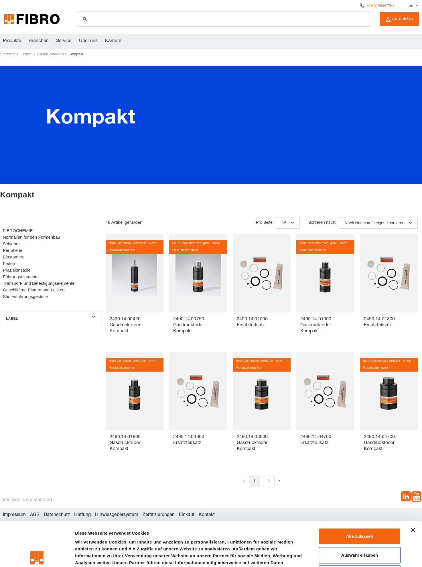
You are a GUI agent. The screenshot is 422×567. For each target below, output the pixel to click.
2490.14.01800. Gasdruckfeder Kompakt (126, 443)
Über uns (88, 41)
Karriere (113, 41)
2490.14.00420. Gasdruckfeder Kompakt (126, 325)
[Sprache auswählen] (412, 5)
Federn (26, 54)
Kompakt (76, 54)
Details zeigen (304, 555)
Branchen (39, 41)
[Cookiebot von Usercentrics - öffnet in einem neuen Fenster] (37, 556)
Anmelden (399, 19)
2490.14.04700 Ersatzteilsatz (315, 440)
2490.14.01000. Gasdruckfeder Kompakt (316, 325)
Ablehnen (359, 529)
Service (64, 41)
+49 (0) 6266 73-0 (381, 5)
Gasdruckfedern (50, 54)
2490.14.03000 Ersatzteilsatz (188, 440)
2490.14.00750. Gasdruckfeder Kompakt (189, 325)
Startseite (8, 54)
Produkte (12, 41)
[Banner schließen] (413, 486)
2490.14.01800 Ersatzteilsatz (379, 322)
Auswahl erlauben (359, 510)
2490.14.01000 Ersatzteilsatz (252, 322)
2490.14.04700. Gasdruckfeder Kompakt (380, 443)
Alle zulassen (359, 491)
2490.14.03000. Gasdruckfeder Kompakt (253, 443)
